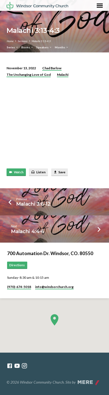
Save (59, 172)
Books (27, 47)
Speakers (44, 47)
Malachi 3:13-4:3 (41, 41)
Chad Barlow (52, 68)
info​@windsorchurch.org (54, 287)
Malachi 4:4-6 (27, 231)
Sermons (23, 41)
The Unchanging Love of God (29, 75)
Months (62, 47)
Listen (38, 172)
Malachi (62, 75)
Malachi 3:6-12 (33, 204)
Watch (16, 172)
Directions (17, 265)
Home (10, 41)
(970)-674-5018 (19, 287)
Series (13, 47)
